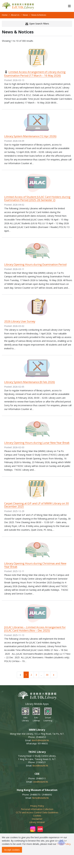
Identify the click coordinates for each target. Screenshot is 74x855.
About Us (15, 14)
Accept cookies (12, 849)
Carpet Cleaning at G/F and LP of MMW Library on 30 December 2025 (36, 504)
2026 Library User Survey (19, 321)
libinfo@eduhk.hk (40, 740)
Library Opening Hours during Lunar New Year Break (36, 442)
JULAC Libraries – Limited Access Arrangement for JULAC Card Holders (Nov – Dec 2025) (35, 628)
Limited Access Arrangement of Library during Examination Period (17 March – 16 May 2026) (35, 73)
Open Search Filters (37, 24)
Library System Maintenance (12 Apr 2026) (30, 136)
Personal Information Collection (37, 809)
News (25, 14)
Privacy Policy (37, 805)
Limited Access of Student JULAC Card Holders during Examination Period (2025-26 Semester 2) (37, 198)
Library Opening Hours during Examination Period (35, 264)
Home (5, 14)
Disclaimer (37, 818)
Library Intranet (37, 822)
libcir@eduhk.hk (40, 765)
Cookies (37, 815)
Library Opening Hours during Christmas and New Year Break (35, 565)
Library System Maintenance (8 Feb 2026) (29, 382)
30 (47, 674)
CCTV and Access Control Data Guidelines (37, 812)
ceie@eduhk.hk (40, 781)
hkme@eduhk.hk (40, 797)
